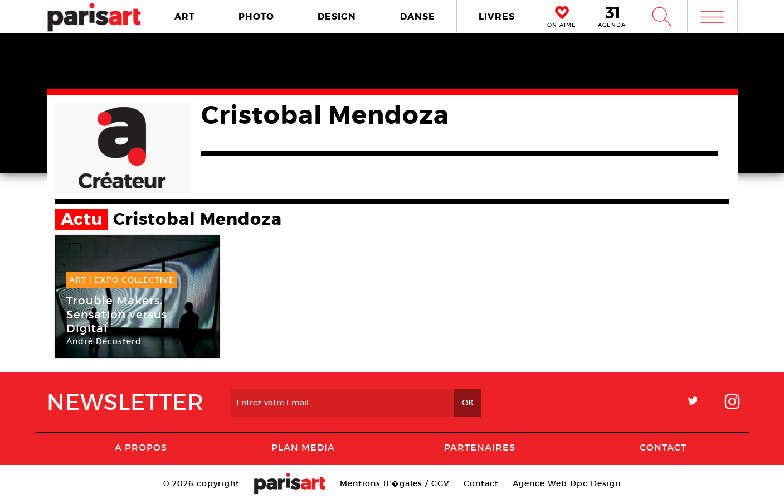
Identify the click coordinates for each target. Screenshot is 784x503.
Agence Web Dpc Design (567, 483)
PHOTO (256, 16)
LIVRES (497, 16)
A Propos (141, 447)
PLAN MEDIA (303, 447)
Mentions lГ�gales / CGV (395, 483)
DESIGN (337, 16)
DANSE (417, 16)
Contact (663, 447)
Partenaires (479, 447)
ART (184, 16)
